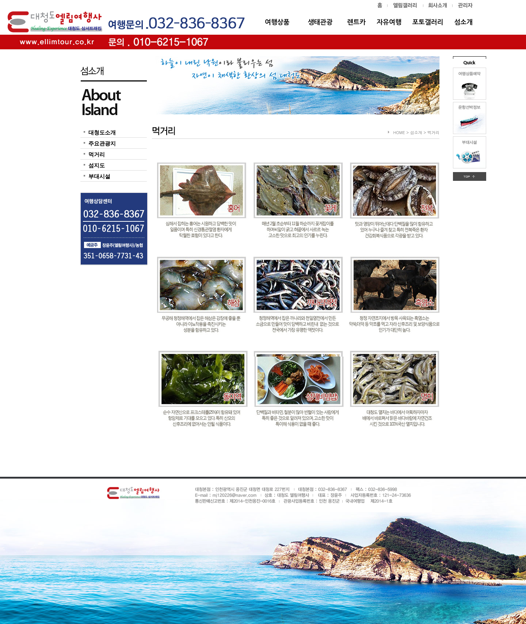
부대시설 (99, 176)
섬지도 (96, 165)
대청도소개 (102, 133)
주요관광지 (102, 144)
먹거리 (96, 154)
